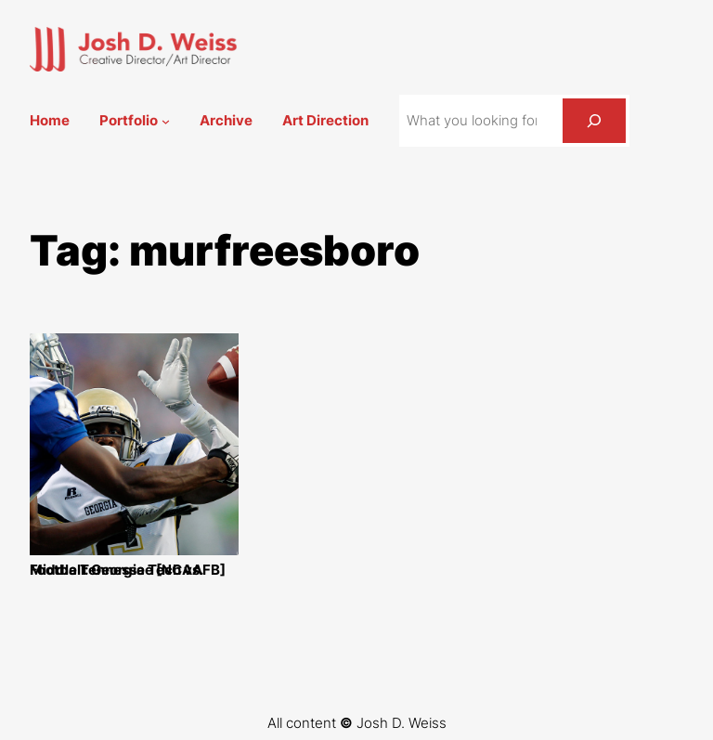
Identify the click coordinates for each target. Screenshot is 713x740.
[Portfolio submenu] (166, 121)
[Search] (594, 120)
